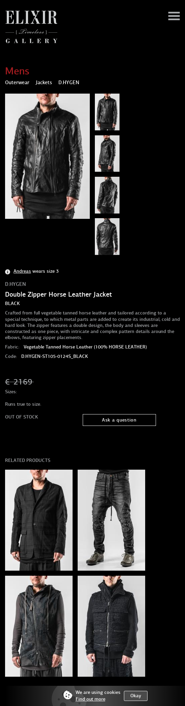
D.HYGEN (15, 284)
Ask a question (119, 420)
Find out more (90, 699)
